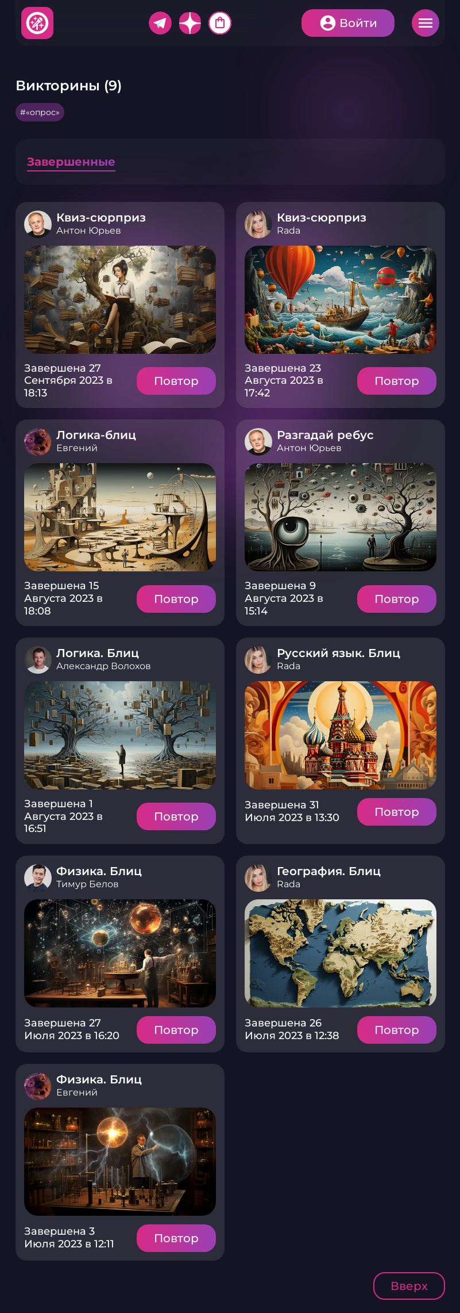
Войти (358, 23)
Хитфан (38, 23)
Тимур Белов (87, 884)
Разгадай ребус (325, 435)
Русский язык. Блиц (338, 653)
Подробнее (120, 299)
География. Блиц (329, 871)
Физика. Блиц (99, 871)
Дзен (190, 23)
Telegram (160, 23)
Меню (425, 23)
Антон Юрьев (88, 230)
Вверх (409, 1286)
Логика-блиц (96, 435)
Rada (288, 230)
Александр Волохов (103, 666)
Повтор (176, 381)
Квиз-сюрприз (101, 217)
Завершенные (71, 162)
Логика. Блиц (97, 653)
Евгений (77, 447)
